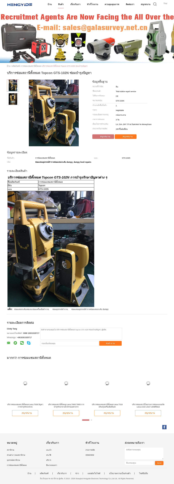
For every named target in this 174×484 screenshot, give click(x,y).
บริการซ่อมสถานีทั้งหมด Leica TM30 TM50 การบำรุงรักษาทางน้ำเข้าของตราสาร (66, 405)
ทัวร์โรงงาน (92, 4)
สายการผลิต (90, 450)
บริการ (48, 460)
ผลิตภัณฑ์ (44, 473)
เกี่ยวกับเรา (75, 4)
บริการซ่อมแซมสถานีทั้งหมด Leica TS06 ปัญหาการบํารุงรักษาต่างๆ (25, 405)
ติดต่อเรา (130, 4)
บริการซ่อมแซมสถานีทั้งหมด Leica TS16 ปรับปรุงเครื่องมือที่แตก (107, 405)
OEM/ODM (90, 455)
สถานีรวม (10, 450)
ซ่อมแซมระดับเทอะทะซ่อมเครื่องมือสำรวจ (31, 309)
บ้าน (50, 4)
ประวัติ (48, 455)
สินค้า (61, 4)
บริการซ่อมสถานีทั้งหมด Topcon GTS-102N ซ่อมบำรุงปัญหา (65, 66)
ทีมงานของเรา (51, 465)
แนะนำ (49, 450)
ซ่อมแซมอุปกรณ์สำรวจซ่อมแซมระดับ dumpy (89, 309)
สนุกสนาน (145, 4)
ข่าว (77, 473)
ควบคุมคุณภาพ (112, 4)
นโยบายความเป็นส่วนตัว (119, 473)
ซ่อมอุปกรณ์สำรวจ (60, 309)
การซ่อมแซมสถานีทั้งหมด (17, 465)
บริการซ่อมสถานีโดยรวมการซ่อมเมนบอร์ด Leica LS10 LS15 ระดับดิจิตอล (148, 405)
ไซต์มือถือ (143, 473)
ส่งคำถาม (110, 343)
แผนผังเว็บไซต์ (94, 473)
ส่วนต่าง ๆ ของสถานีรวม (16, 455)
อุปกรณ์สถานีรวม (13, 460)
